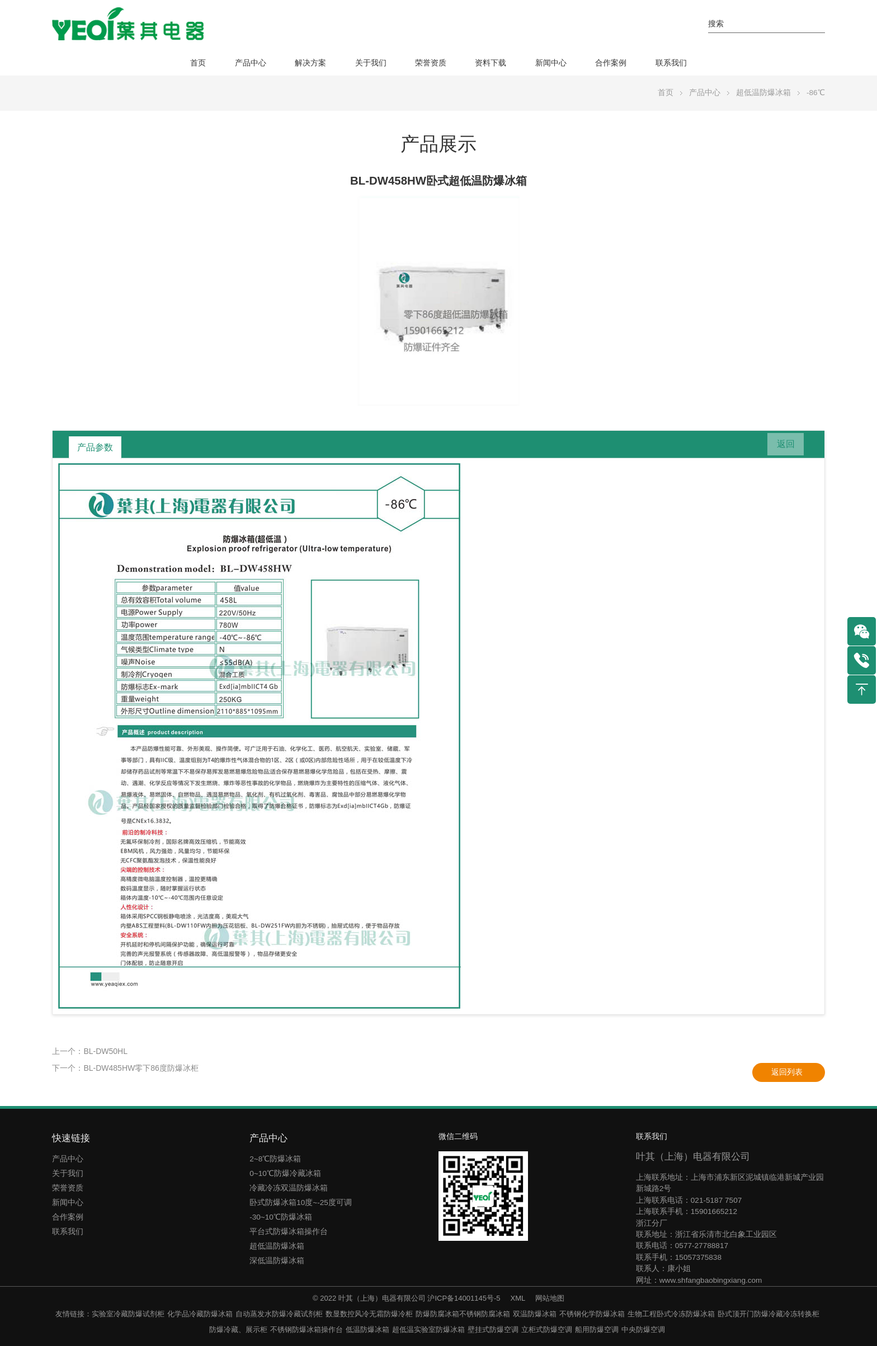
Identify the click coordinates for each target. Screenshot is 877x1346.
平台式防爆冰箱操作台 (288, 1231)
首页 (198, 63)
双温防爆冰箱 (535, 1314)
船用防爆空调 (597, 1329)
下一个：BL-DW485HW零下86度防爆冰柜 (125, 1067)
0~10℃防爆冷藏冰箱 (285, 1173)
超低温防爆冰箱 (763, 92)
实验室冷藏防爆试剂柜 (128, 1314)
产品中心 (250, 63)
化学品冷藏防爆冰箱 (200, 1314)
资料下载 (490, 63)
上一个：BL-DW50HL (90, 1051)
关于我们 (370, 63)
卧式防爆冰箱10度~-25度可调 (300, 1202)
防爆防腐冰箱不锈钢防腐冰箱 (463, 1314)
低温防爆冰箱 (367, 1329)
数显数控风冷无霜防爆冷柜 (369, 1314)
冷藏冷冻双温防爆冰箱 (288, 1188)
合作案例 (610, 63)
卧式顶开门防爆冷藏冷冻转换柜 (768, 1314)
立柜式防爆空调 (546, 1329)
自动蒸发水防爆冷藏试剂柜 (279, 1314)
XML (518, 1298)
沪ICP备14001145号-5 (463, 1298)
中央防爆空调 (643, 1329)
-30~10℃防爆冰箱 (280, 1217)
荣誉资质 (430, 63)
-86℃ (816, 92)
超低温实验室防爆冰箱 (428, 1329)
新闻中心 (551, 63)
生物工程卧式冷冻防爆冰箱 (671, 1314)
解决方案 (310, 63)
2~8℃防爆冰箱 (275, 1159)
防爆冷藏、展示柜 (238, 1329)
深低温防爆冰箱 (276, 1260)
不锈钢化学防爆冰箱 (592, 1314)
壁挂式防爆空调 (493, 1329)
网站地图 (549, 1298)
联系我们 (671, 63)
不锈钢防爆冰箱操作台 (306, 1329)
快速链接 (71, 1138)
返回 (781, 447)
